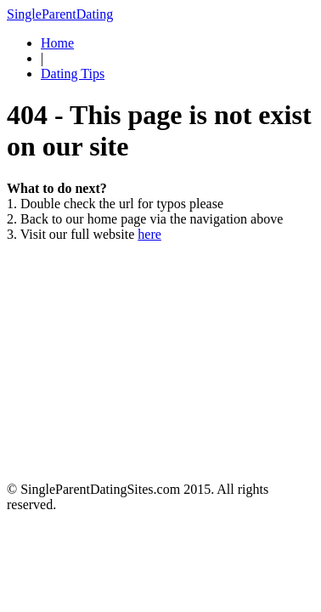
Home (57, 43)
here (149, 234)
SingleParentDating (60, 14)
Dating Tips (72, 73)
